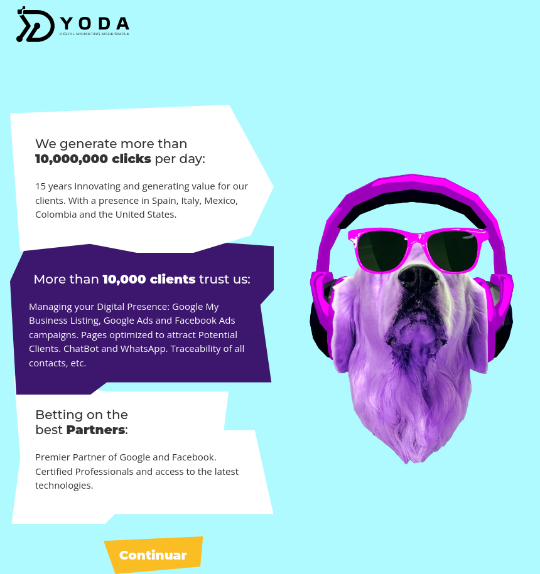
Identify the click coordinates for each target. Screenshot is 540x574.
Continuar (153, 555)
